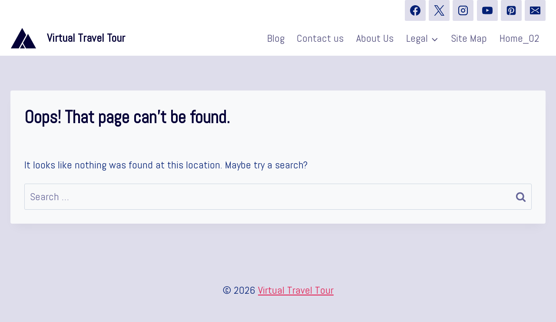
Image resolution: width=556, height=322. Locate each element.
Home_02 (519, 38)
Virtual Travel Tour (296, 290)
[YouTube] (487, 10)
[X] (439, 10)
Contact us (320, 38)
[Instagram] (463, 10)
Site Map (469, 38)
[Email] (535, 10)
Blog (276, 38)
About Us (375, 38)
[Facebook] (415, 10)
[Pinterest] (511, 10)
